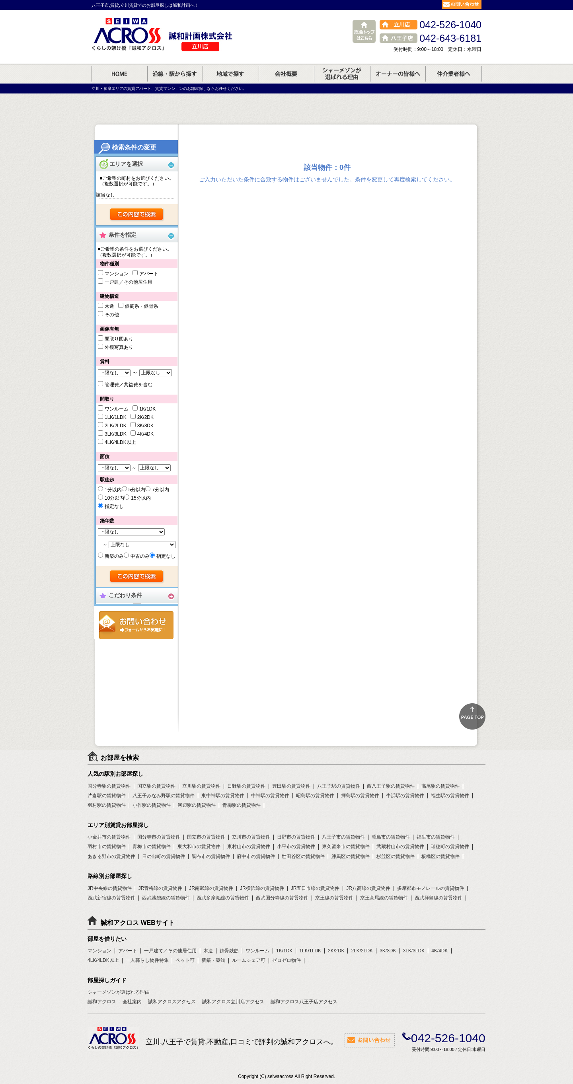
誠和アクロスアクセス (172, 1001)
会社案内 (132, 1001)
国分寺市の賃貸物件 (158, 837)
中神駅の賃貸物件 (270, 795)
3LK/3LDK (116, 434)
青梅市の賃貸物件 (152, 846)
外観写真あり (119, 347)
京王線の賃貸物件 (334, 898)
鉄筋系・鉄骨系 (141, 306)
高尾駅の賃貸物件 (440, 786)
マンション (117, 273)
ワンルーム (117, 409)
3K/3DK (145, 425)
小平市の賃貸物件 (296, 846)
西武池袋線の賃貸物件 (166, 898)
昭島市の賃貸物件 (391, 837)
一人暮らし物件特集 (147, 960)
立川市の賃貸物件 (251, 837)
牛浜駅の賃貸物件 (405, 795)
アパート (148, 273)
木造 (109, 306)
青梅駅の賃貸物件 (241, 805)
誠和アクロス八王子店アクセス (304, 1001)
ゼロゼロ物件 (286, 960)
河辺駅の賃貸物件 (196, 805)
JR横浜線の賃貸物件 (262, 888)
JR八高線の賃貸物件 (368, 888)
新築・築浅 (213, 960)
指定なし (114, 506)
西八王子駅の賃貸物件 (391, 786)
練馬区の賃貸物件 (350, 856)
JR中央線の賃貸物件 (110, 888)
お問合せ (136, 625)
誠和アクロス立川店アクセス (233, 1001)
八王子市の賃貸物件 (343, 837)
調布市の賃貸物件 (211, 856)
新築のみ (114, 556)
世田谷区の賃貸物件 (303, 856)
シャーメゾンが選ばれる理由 (119, 992)
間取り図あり (119, 339)
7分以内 (160, 489)
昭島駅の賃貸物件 (315, 795)
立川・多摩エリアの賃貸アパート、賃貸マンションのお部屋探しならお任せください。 (169, 88)
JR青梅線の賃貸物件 (160, 888)
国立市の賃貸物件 (206, 837)
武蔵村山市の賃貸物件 (400, 846)
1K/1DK (147, 409)
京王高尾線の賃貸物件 (384, 898)
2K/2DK (145, 417)
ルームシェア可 (248, 960)
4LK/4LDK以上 (120, 442)
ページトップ (472, 716)
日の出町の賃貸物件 (163, 856)
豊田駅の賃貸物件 (291, 786)
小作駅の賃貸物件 (152, 805)
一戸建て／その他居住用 (170, 951)
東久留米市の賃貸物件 (346, 846)
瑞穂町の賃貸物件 (450, 846)
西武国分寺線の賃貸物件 (282, 898)
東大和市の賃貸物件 (198, 846)
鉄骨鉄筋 (229, 951)
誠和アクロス (102, 1001)
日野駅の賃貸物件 (246, 786)
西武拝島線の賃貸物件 (438, 898)
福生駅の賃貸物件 (450, 795)
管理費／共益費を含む (128, 384)
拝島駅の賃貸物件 (360, 795)
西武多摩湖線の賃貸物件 (223, 898)
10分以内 (114, 498)
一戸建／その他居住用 (128, 282)
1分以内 (113, 489)
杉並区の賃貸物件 (395, 856)
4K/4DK (145, 434)
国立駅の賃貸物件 (156, 786)
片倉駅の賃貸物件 (107, 795)
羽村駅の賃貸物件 (107, 805)
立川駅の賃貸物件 (201, 786)
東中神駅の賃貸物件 (222, 795)
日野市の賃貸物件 (296, 837)
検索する (137, 214)
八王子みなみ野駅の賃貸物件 (164, 795)
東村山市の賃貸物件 (248, 846)
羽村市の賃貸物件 (107, 846)
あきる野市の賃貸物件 (111, 856)
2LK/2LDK (116, 425)
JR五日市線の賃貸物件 (315, 888)
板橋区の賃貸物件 (440, 856)
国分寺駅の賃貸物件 (109, 786)
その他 (112, 314)
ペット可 (185, 960)
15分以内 (140, 498)
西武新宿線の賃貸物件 (111, 898)
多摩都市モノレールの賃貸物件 (430, 888)
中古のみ (140, 556)
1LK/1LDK (116, 417)
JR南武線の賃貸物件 (211, 888)
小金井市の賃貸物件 (109, 837)
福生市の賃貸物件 (436, 837)
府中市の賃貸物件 (256, 856)
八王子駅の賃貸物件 (338, 786)
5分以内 (137, 489)
